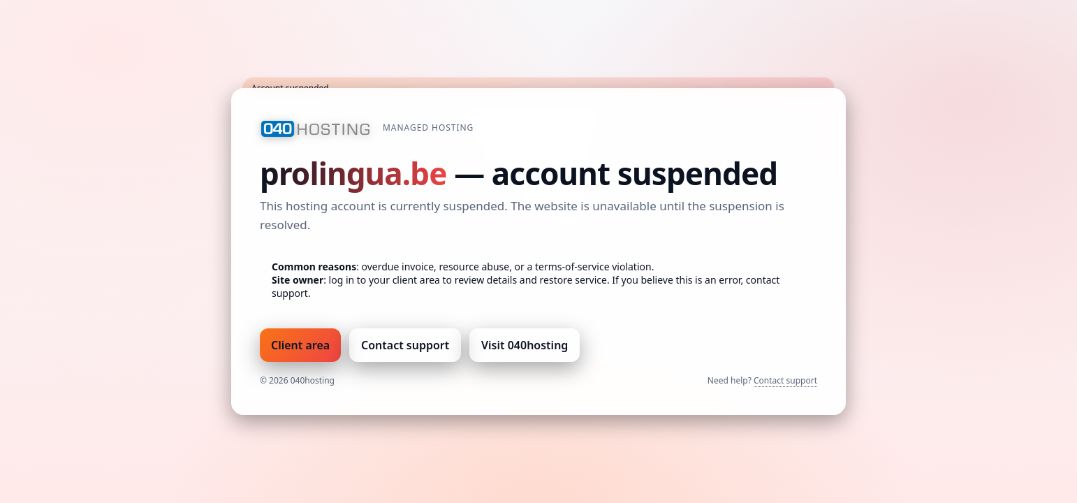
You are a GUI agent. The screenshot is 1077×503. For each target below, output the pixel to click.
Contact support (405, 345)
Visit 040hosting (524, 345)
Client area (300, 345)
